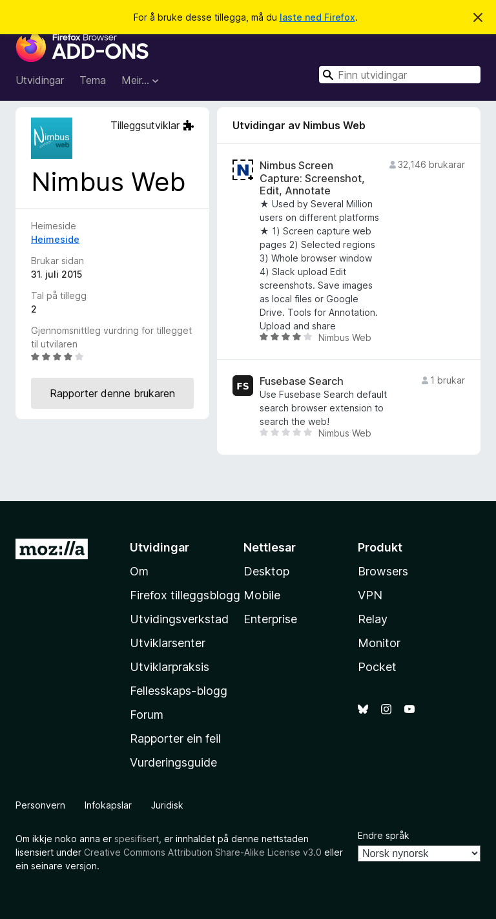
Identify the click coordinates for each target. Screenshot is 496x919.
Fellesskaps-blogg (178, 690)
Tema (92, 80)
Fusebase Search (302, 381)
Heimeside (55, 239)
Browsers (383, 571)
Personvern (40, 805)
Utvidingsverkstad (179, 619)
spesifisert (136, 838)
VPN (370, 595)
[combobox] (399, 74)
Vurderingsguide (173, 762)
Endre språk (383, 835)
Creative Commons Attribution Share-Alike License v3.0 (203, 852)
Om (139, 571)
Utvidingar (40, 80)
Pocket (377, 667)
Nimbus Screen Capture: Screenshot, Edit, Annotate (312, 178)
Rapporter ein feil (175, 738)
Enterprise (270, 619)
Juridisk (167, 805)
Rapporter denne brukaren (112, 393)
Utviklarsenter (167, 643)
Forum (146, 714)
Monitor (379, 643)
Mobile (261, 595)
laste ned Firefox (317, 17)
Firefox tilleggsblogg (185, 595)
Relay (373, 619)
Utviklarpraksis (169, 667)
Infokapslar (108, 805)
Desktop (266, 571)
